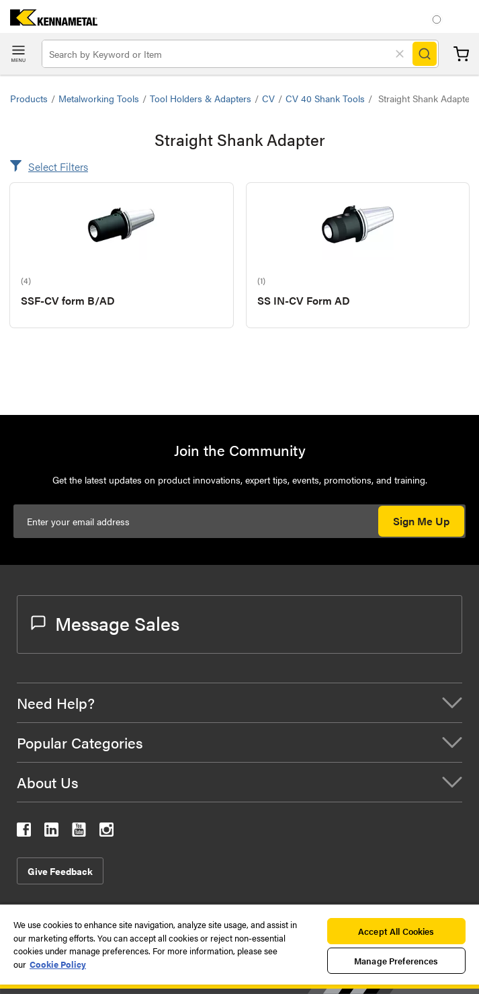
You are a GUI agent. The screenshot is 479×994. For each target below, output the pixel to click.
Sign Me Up (421, 521)
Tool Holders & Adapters (200, 98)
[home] (48, 21)
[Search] (424, 54)
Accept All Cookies (396, 931)
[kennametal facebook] (24, 832)
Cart (461, 54)
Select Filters (58, 166)
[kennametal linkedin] (51, 832)
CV (268, 98)
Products (29, 98)
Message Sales (105, 622)
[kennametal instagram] (106, 832)
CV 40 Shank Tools (325, 98)
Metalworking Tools (98, 98)
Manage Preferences (396, 960)
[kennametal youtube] (79, 832)
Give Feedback (60, 871)
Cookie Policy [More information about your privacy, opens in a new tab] (58, 964)
